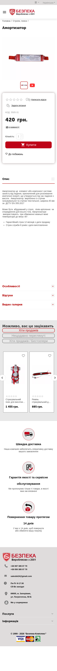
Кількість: (10, 136)
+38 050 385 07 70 (19, 569)
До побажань (14, 154)
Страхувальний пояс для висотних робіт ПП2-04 (15, 400)
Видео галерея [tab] (28, 304)
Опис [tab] (28, 179)
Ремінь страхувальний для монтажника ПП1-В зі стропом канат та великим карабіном (41, 400)
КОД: (7, 112)
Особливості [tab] (28, 286)
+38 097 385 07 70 (19, 566)
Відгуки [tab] (28, 295)
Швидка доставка (28, 444)
